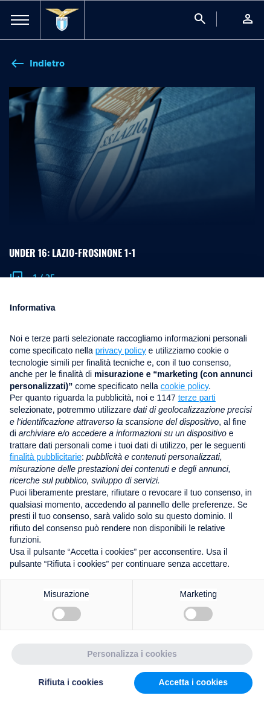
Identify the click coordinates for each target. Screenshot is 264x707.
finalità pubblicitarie (46, 457)
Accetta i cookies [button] (193, 682)
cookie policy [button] (184, 386)
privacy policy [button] (120, 350)
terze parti (197, 397)
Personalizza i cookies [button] (132, 654)
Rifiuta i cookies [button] (71, 682)
